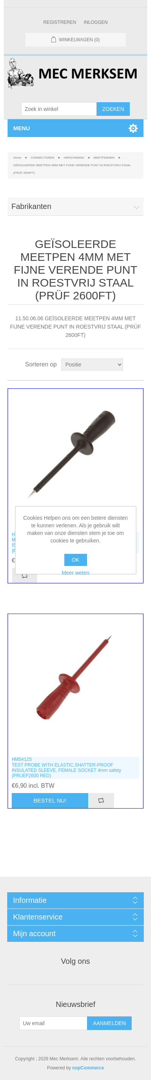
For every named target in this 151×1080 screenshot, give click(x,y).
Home (17, 157)
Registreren (59, 22)
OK (75, 560)
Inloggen (95, 22)
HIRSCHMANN (74, 157)
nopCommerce (88, 1068)
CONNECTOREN (42, 157)
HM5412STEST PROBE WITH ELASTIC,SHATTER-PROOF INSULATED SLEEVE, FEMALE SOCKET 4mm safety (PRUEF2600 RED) (66, 767)
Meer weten (75, 573)
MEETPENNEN (104, 157)
